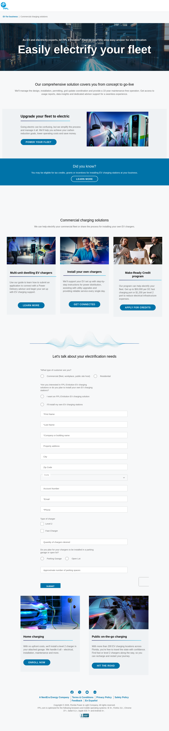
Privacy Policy (104, 697)
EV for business (10, 16)
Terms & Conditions (82, 697)
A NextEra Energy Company (54, 697)
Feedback (77, 700)
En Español (91, 700)
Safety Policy (122, 697)
